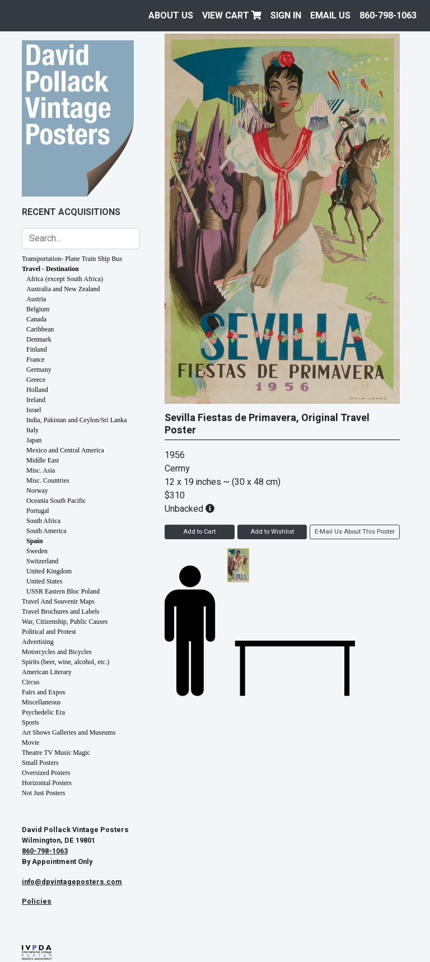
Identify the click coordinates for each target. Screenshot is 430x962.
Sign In (285, 15)
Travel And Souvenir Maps (58, 601)
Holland (37, 390)
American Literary (47, 672)
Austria (36, 299)
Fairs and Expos (43, 692)
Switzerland (42, 561)
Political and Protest (49, 632)
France (35, 359)
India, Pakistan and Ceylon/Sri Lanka (76, 420)
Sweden (37, 551)
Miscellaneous (41, 702)
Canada (36, 319)
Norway (37, 490)
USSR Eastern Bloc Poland (63, 591)
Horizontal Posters (47, 783)
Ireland (35, 400)
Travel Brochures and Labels (61, 611)
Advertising (38, 642)
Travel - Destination (50, 269)
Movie (30, 742)
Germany (39, 369)
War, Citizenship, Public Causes (65, 621)
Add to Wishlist (272, 531)
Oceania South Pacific (56, 501)
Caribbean (40, 329)
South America (46, 531)
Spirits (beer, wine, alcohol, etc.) (65, 662)
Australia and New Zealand (63, 289)
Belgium (37, 309)
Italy (32, 430)
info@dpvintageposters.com (72, 882)
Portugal (37, 511)
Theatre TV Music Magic (56, 752)
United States (44, 581)
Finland (36, 349)
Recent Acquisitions (71, 212)
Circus (30, 682)
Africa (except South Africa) (64, 279)
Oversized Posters (46, 773)
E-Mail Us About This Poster (355, 531)
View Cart (231, 15)
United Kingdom (49, 571)
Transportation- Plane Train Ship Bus (72, 259)
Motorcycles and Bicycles (57, 652)
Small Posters (40, 763)
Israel (33, 410)
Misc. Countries (47, 480)
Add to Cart (199, 531)
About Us (170, 15)
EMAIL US (330, 15)
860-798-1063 (388, 15)
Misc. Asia (40, 470)
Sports (30, 722)
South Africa (43, 521)
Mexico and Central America (65, 450)
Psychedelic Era (43, 712)
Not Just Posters (43, 793)
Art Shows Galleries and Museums (68, 732)
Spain (34, 541)
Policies (37, 901)
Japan (33, 440)
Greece (35, 380)
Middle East (42, 460)
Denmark (39, 339)
